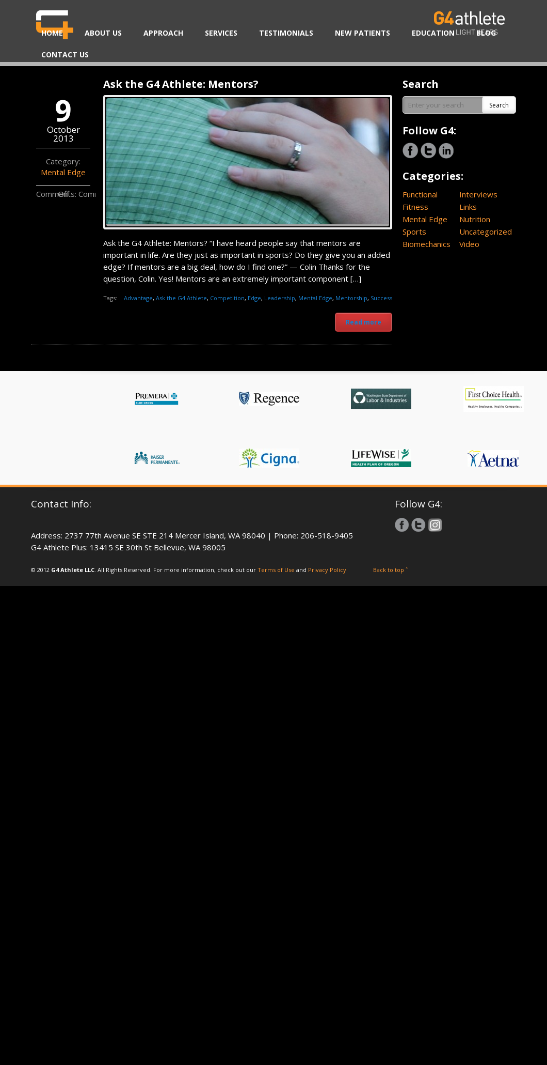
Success (381, 298)
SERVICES (221, 33)
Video (469, 244)
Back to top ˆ (390, 570)
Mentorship (351, 298)
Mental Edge (63, 172)
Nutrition (474, 219)
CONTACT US (65, 54)
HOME (52, 33)
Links (468, 207)
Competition (227, 298)
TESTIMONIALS (286, 33)
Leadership (279, 298)
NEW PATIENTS (362, 33)
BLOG (486, 33)
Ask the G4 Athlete (181, 298)
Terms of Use (276, 570)
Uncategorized (485, 231)
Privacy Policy (327, 570)
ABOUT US (103, 33)
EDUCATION (433, 33)
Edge (254, 298)
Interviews (478, 194)
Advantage (138, 298)
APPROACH (163, 33)
